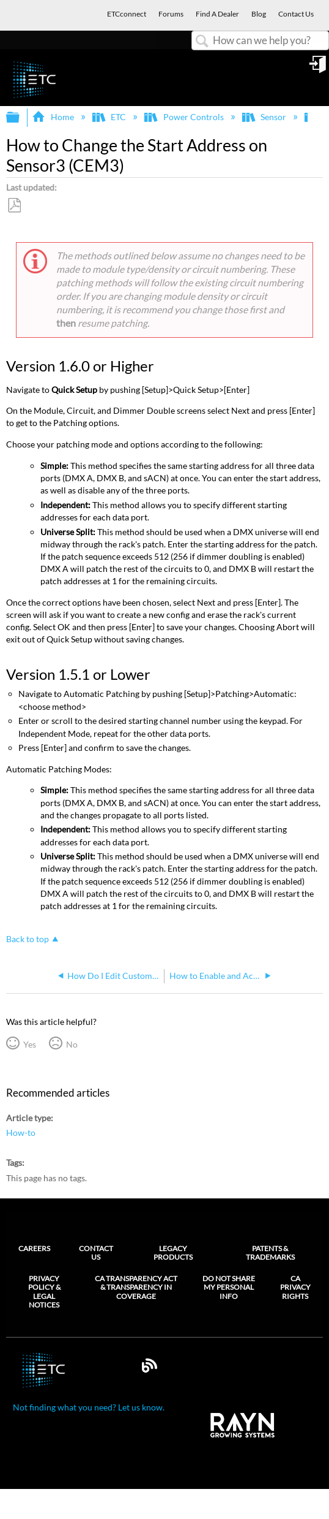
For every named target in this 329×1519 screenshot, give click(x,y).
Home (53, 117)
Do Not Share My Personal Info (228, 1287)
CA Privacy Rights (295, 1287)
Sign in (318, 69)
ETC (110, 117)
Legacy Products (173, 1253)
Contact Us (96, 1253)
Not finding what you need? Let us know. (88, 1407)
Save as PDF (14, 205)
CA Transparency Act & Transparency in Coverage (136, 1287)
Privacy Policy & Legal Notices (44, 1291)
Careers (34, 1248)
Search (202, 41)
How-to (20, 1132)
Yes (29, 1044)
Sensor (265, 117)
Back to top (27, 939)
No (72, 1044)
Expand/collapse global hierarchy (21, 118)
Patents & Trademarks (270, 1253)
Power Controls (184, 117)
